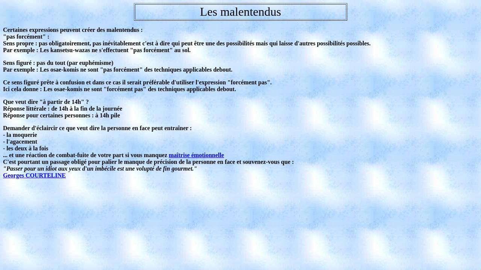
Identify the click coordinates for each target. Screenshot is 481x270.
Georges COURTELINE (34, 175)
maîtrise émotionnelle (196, 155)
